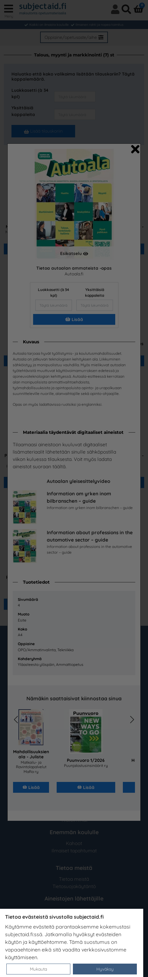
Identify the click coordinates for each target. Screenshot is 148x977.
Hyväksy (105, 969)
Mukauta (38, 969)
